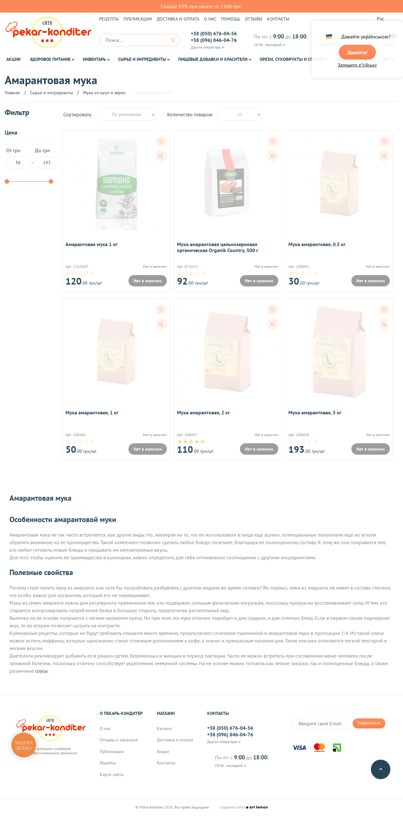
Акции (13, 59)
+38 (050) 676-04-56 (214, 33)
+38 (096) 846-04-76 (214, 40)
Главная (12, 92)
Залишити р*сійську (357, 65)
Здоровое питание (50, 59)
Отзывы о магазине (119, 741)
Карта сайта (111, 775)
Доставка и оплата (178, 19)
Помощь (230, 19)
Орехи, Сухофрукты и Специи (292, 59)
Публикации (137, 19)
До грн (47, 158)
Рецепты (109, 19)
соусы (41, 672)
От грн (18, 158)
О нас (210, 19)
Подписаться (369, 724)
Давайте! (357, 52)
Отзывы (253, 19)
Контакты (278, 19)
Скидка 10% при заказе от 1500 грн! (201, 6)
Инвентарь (94, 59)
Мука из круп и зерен (104, 92)
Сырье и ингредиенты (142, 59)
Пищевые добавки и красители (212, 59)
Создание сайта (244, 808)
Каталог (164, 730)
